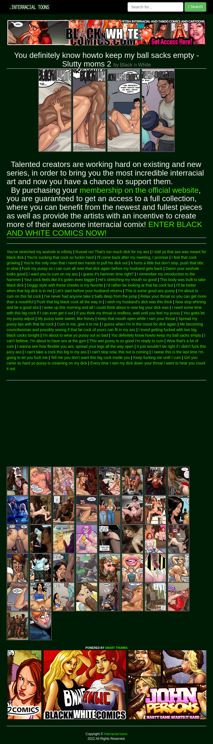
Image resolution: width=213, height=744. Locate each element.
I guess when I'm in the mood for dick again (139, 324)
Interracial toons (115, 734)
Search (195, 6)
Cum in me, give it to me (78, 324)
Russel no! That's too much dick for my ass (112, 252)
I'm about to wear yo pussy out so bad (75, 335)
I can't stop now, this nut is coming (119, 352)
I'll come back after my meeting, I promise (132, 257)
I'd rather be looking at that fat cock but (139, 285)
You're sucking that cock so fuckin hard (60, 257)
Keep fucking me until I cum (157, 357)
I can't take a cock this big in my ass (56, 352)
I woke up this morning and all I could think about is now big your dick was (105, 307)
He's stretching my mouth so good (127, 279)
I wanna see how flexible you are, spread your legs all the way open (75, 346)
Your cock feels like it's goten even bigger (59, 279)
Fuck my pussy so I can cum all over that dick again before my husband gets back (92, 268)
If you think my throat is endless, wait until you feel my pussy (128, 313)
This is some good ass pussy (150, 291)
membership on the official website (139, 190)
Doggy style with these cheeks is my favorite (65, 285)
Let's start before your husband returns (88, 291)
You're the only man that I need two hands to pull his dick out (75, 263)
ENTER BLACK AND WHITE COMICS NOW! (104, 228)
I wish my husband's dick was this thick (138, 302)
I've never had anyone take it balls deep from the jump (90, 296)
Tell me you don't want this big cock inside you (90, 357)
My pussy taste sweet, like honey (66, 318)
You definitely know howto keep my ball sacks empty (156, 335)
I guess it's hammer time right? (107, 274)
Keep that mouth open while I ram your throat (136, 318)
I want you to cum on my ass (53, 274)
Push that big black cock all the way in (69, 302)
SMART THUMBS (116, 647)
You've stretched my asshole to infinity (39, 252)
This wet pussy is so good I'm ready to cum (126, 341)
